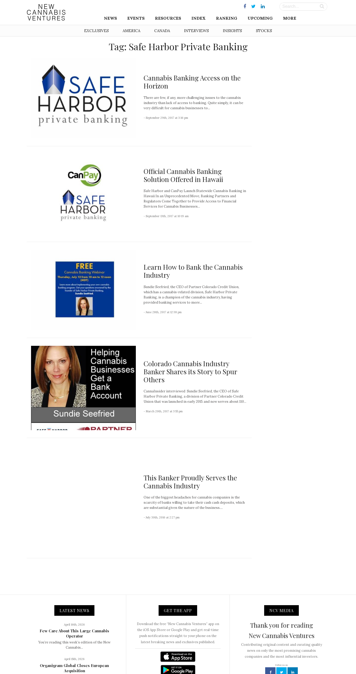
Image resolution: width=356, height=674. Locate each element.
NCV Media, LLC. (114, 659)
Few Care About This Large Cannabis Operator (74, 577)
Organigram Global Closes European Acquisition (74, 612)
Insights (232, 30)
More (289, 18)
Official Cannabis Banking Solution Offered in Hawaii (183, 175)
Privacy (215, 659)
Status (253, 659)
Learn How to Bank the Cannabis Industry (193, 271)
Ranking (226, 18)
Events (136, 18)
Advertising (195, 659)
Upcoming (260, 18)
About (137, 659)
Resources (168, 18)
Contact (153, 659)
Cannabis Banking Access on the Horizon (192, 81)
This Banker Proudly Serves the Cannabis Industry (190, 453)
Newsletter (173, 659)
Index (198, 18)
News (110, 18)
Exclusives (96, 30)
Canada (162, 30)
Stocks (264, 30)
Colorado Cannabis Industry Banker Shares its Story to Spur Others (190, 371)
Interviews (196, 30)
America (131, 30)
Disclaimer (235, 659)
